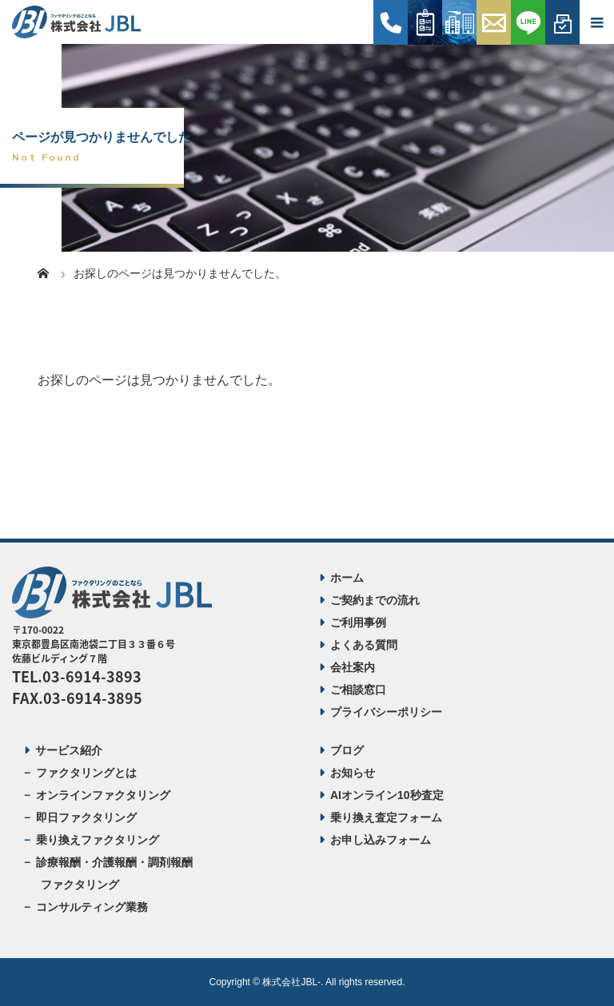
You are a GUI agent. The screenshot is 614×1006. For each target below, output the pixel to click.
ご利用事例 (358, 622)
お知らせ (352, 772)
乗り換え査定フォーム (386, 817)
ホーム (347, 577)
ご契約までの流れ (375, 600)
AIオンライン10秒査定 (387, 795)
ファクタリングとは (86, 772)
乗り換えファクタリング (97, 839)
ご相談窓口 (358, 689)
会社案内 (352, 667)
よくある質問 (363, 644)
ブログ (347, 750)
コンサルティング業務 (92, 907)
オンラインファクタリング (103, 795)
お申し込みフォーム (380, 839)
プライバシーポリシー (386, 712)
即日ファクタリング (86, 817)
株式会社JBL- (291, 982)
